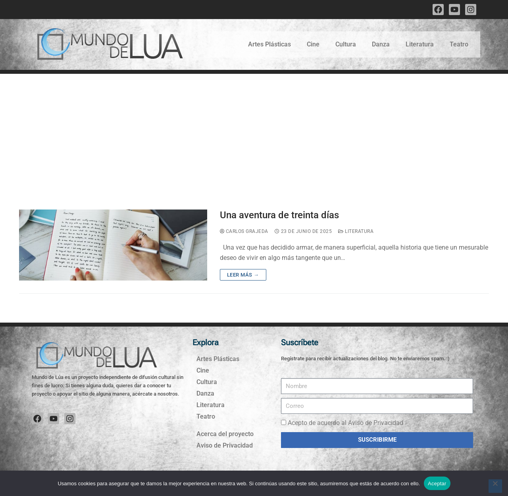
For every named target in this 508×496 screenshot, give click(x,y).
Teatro (459, 44)
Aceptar (437, 483)
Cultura (345, 44)
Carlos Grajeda (244, 231)
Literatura (420, 44)
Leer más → (243, 275)
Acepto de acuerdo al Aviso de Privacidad (345, 423)
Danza (381, 44)
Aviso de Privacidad (224, 445)
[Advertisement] (254, 133)
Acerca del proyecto (225, 434)
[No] (495, 486)
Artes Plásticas (269, 44)
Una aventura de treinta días (279, 215)
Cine (313, 44)
